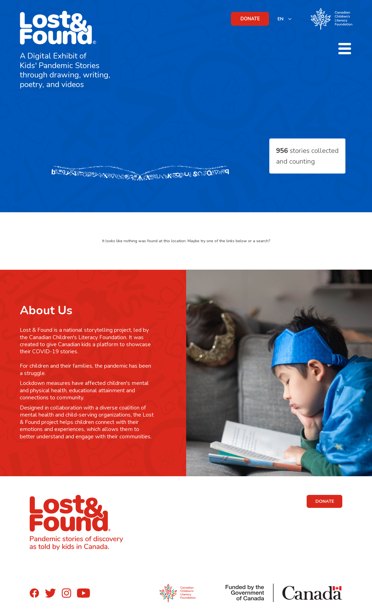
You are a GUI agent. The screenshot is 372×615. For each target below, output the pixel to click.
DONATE (250, 19)
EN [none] (280, 19)
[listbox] (285, 19)
